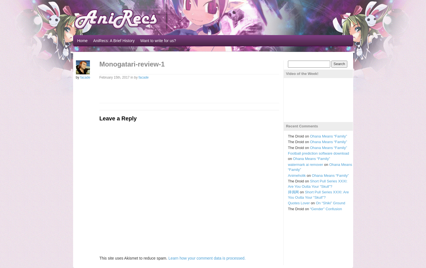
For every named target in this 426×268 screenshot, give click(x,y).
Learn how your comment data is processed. (206, 258)
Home (82, 40)
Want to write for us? (158, 40)
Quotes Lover (299, 203)
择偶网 (293, 192)
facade (85, 77)
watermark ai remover (305, 164)
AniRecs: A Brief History (114, 40)
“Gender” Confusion (326, 209)
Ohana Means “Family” (328, 136)
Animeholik (297, 175)
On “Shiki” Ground (330, 203)
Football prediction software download (318, 153)
